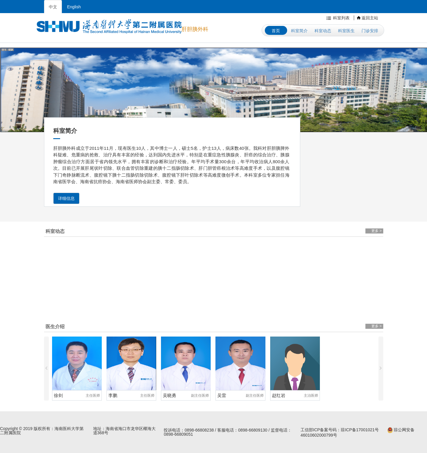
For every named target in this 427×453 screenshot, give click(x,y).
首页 (276, 30)
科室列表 (337, 17)
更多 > (376, 231)
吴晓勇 (169, 395)
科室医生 (346, 30)
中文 (53, 6)
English (74, 6)
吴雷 (221, 395)
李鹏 (112, 395)
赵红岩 (278, 395)
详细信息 (66, 198)
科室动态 (323, 30)
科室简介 (299, 30)
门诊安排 (370, 30)
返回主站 (367, 17)
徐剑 (58, 395)
